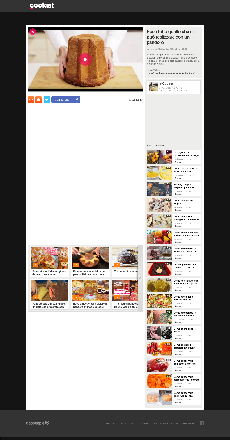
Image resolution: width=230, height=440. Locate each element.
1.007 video (165, 87)
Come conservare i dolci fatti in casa (184, 394)
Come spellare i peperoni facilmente (185, 346)
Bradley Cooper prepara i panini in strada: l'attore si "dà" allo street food (186, 186)
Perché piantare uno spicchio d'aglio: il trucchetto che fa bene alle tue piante (186, 266)
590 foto (178, 87)
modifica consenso (147, 423)
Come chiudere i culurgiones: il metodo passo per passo (186, 218)
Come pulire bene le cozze (185, 330)
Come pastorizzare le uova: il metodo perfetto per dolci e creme (185, 170)
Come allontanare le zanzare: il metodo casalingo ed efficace (185, 314)
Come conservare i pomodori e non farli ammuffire (185, 362)
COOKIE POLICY (128, 423)
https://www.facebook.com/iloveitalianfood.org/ (171, 73)
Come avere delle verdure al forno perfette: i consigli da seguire (185, 298)
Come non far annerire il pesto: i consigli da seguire (186, 282)
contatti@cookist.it (188, 423)
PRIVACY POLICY (111, 423)
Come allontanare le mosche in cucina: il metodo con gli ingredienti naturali (185, 250)
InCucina (166, 84)
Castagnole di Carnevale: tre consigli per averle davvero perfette (186, 154)
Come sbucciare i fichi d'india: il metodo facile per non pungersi (186, 234)
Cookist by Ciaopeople (169, 423)
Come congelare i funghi (183, 202)
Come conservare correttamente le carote (186, 378)
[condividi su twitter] (47, 99)
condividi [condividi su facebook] (62, 99)
